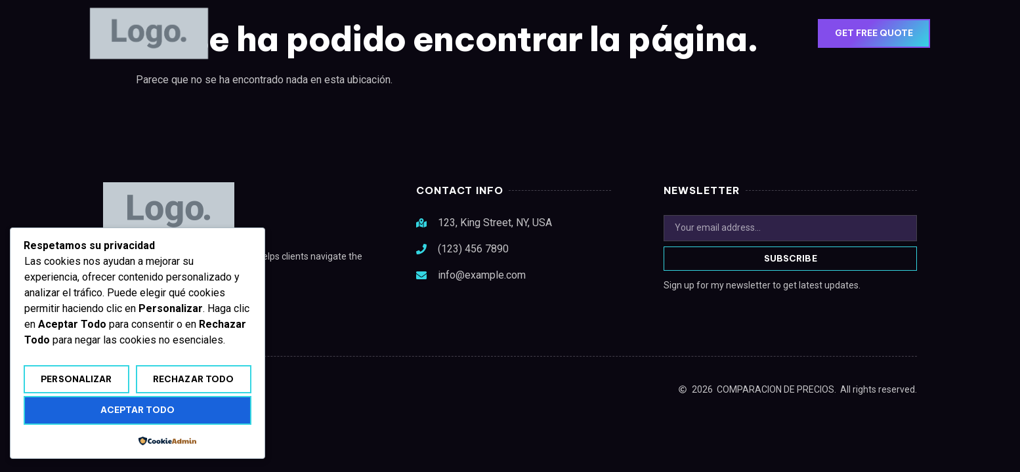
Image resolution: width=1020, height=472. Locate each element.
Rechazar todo (193, 379)
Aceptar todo (137, 409)
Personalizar (76, 379)
